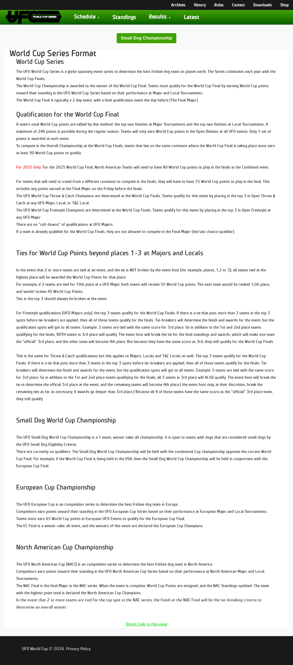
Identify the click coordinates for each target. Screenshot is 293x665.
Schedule (84, 16)
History (200, 4)
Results (158, 16)
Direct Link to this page (146, 624)
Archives (178, 4)
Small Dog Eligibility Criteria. (53, 444)
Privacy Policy (78, 648)
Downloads (262, 4)
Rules (219, 4)
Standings (124, 17)
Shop (284, 4)
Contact (238, 4)
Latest (191, 17)
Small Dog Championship (146, 38)
